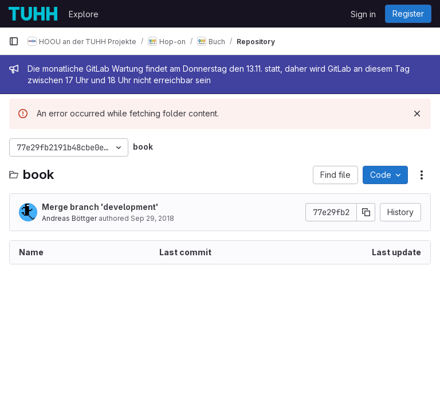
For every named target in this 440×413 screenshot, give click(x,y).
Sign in (363, 14)
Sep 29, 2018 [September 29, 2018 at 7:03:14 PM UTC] (152, 218)
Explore (84, 14)
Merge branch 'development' (100, 207)
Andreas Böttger (69, 218)
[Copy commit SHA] (366, 212)
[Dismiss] (417, 113)
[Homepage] (33, 14)
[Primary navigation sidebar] (14, 41)
